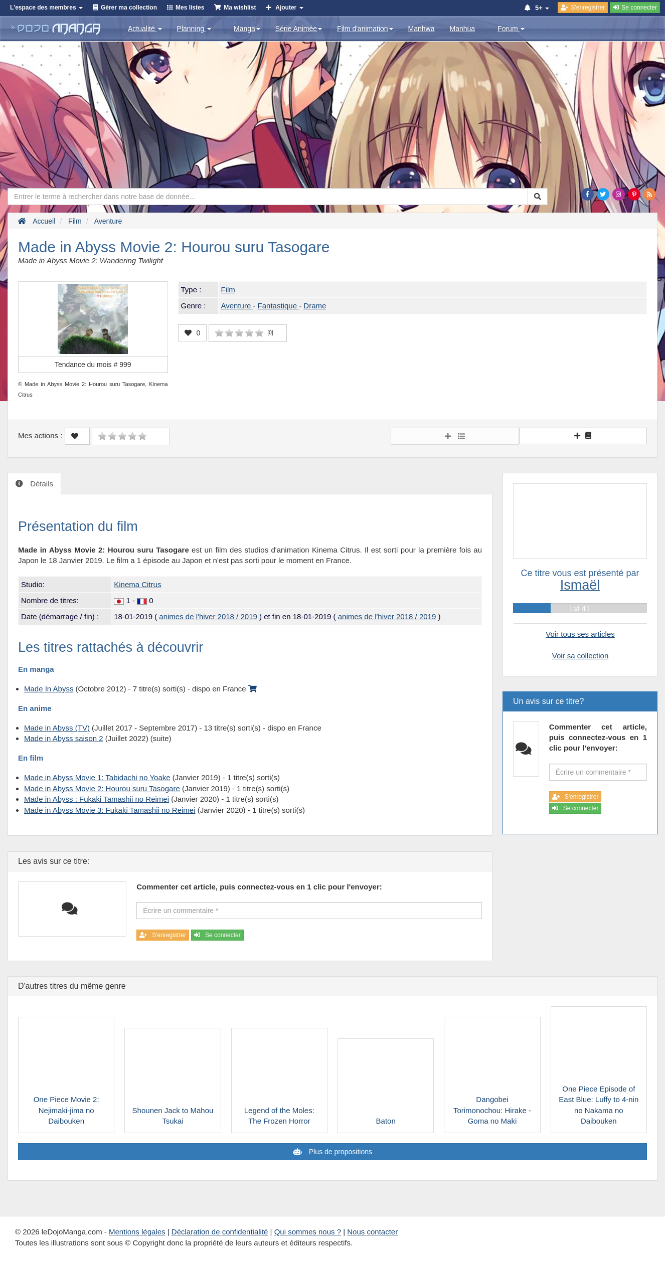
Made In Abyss (48, 688)
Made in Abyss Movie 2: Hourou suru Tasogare (102, 788)
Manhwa (421, 29)
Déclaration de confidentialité (220, 1231)
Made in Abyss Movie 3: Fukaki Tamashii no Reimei (110, 810)
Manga (247, 29)
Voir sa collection (580, 655)
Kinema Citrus (137, 584)
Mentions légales (137, 1231)
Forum (511, 29)
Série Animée (298, 29)
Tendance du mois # (93, 364)
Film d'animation (365, 29)
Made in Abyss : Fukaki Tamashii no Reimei (96, 799)
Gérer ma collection (129, 7)
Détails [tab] (40, 483)
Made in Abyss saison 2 (63, 738)
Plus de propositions (339, 1152)
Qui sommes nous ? (307, 1231)
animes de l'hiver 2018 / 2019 (208, 616)
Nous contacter (372, 1231)
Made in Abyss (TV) (57, 727)
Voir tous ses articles (580, 634)
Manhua (462, 29)
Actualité (145, 29)
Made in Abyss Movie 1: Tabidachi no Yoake (97, 777)
